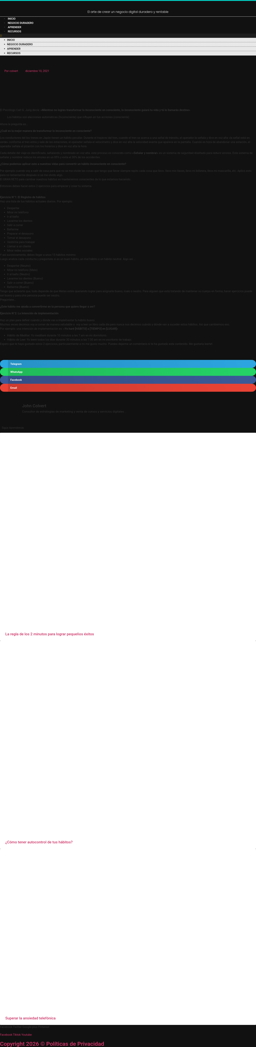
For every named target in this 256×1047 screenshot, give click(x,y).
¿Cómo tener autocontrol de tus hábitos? (39, 842)
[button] (128, 36)
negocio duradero (20, 23)
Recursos (14, 31)
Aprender (14, 27)
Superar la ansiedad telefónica (30, 1018)
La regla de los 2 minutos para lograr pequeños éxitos (49, 634)
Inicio (12, 18)
